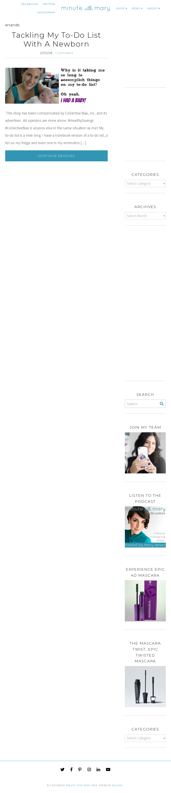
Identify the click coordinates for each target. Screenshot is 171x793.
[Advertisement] (148, 56)
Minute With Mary (78, 785)
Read (136, 8)
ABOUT (152, 8)
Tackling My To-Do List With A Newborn (56, 39)
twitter (49, 4)
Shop (120, 8)
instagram (46, 12)
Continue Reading (56, 156)
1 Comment (64, 53)
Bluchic (117, 785)
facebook (29, 4)
